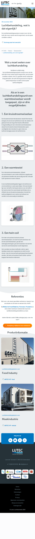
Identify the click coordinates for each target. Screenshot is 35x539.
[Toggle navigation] (32, 3)
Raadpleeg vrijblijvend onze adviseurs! (18, 325)
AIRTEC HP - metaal (10, 425)
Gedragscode (17, 506)
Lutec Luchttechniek (16, 509)
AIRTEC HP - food (9, 379)
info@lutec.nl (23, 464)
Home (4, 50)
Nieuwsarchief (17, 50)
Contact (17, 495)
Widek (5, 307)
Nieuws (10, 50)
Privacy (17, 497)
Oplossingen (17, 492)
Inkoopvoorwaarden (17, 503)
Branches (17, 489)
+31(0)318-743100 (12, 464)
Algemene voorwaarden (17, 500)
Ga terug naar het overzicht (12, 42)
